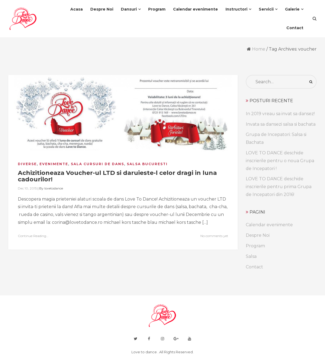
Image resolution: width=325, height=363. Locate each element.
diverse (27, 164)
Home (258, 49)
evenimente (53, 164)
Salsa (251, 256)
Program (255, 245)
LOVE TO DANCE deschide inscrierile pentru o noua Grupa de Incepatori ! (280, 160)
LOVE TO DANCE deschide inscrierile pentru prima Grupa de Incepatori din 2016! (278, 186)
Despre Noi (258, 235)
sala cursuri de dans (97, 164)
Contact (254, 266)
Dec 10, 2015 (27, 188)
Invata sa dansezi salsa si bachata (281, 124)
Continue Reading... (33, 236)
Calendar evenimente (269, 224)
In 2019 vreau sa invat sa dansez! (280, 113)
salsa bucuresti (147, 164)
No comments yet (214, 236)
